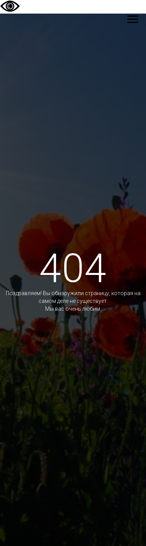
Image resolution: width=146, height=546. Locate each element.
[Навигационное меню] (132, 19)
